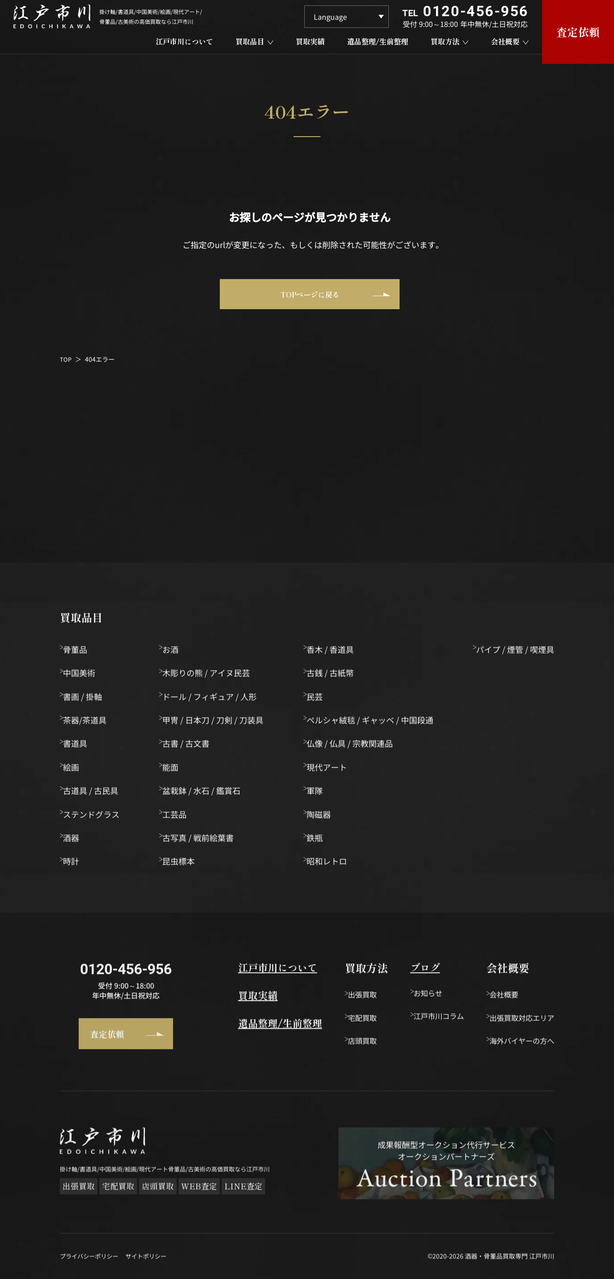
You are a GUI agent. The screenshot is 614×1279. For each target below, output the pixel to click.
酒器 (75, 841)
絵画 (75, 770)
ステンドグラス (95, 817)
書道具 (79, 747)
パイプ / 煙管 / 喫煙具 (515, 652)
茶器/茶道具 (89, 723)
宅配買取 (345, 1021)
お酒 (173, 652)
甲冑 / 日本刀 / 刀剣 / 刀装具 (216, 723)
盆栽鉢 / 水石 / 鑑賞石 (204, 793)
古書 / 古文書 (189, 747)
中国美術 (83, 676)
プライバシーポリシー (91, 1265)
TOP (66, 366)
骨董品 (79, 652)
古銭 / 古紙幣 (331, 676)
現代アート (328, 770)
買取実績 (228, 1001)
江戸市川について (250, 971)
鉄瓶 (316, 841)
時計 (75, 864)
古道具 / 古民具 (95, 793)
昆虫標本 (181, 864)
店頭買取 (345, 1045)
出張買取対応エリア (517, 1021)
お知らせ (411, 998)
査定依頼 (110, 1035)
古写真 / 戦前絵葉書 (201, 841)
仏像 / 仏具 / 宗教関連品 (351, 747)
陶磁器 (320, 817)
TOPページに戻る (331, 299)
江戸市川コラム (423, 1021)
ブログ (403, 971)
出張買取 (345, 998)
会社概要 (497, 998)
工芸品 (177, 817)
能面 (173, 770)
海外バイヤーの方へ (517, 1045)
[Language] (346, 16)
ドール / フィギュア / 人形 (212, 700)
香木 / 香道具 (331, 652)
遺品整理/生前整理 (253, 1031)
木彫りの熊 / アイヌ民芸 (209, 676)
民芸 (316, 700)
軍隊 (316, 793)
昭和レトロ (328, 864)
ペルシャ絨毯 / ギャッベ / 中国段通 (371, 723)
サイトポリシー (152, 1265)
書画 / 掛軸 (87, 700)
